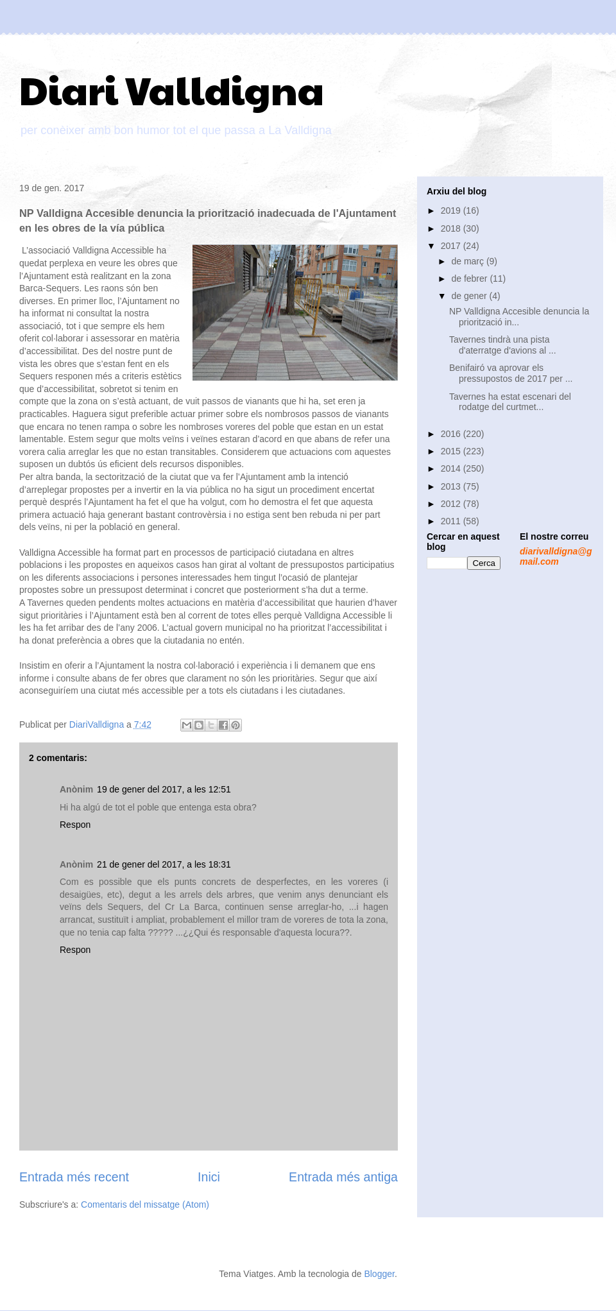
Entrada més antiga (343, 1177)
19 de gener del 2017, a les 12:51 (164, 789)
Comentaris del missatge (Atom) (145, 1204)
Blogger (379, 1274)
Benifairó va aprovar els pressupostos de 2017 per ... (510, 373)
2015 (452, 451)
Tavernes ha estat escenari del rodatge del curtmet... (510, 402)
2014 (452, 468)
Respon (75, 824)
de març (468, 261)
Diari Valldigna (171, 89)
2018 (452, 228)
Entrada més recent (74, 1177)
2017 (452, 246)
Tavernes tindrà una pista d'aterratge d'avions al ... (502, 345)
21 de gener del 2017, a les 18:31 (164, 864)
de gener (470, 296)
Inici (209, 1177)
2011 (452, 521)
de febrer (470, 278)
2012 (452, 504)
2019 (452, 210)
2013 (452, 486)
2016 (452, 434)
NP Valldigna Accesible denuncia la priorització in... (519, 316)
